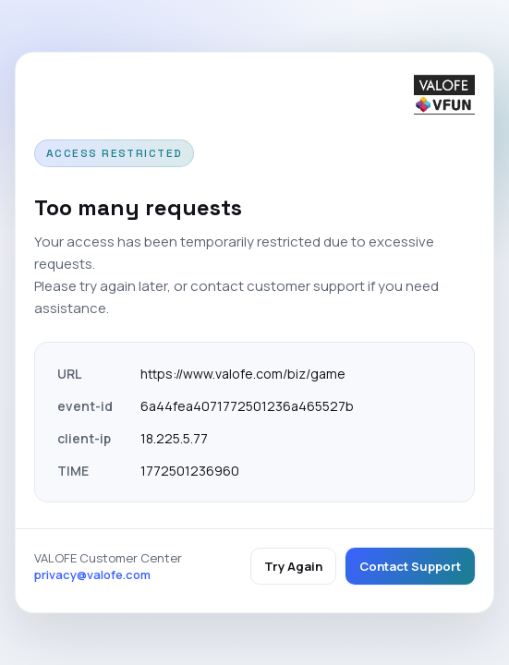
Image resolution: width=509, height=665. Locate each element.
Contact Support (410, 566)
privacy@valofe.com (92, 574)
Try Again (293, 566)
